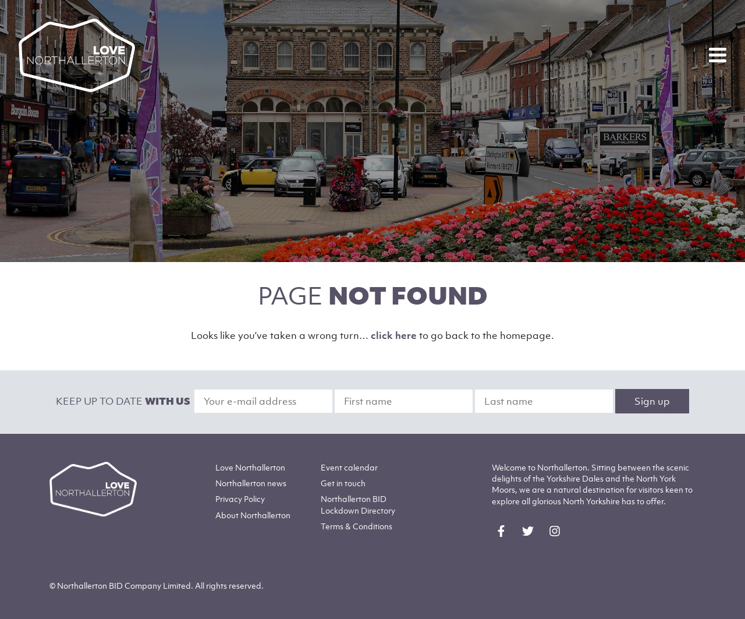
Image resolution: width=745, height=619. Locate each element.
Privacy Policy (240, 498)
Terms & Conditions (356, 526)
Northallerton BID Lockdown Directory (358, 504)
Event (349, 467)
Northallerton (250, 483)
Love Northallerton (250, 467)
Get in (343, 483)
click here (394, 335)
